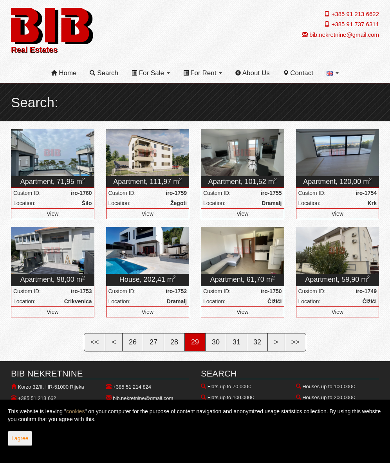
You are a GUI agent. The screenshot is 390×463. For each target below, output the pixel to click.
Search (104, 73)
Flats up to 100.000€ (231, 397)
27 (153, 342)
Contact (298, 73)
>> (295, 342)
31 (236, 342)
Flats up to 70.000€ (229, 386)
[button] (333, 73)
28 (174, 342)
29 (195, 342)
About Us (252, 73)
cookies (75, 411)
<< (94, 342)
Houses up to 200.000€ (328, 397)
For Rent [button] (202, 73)
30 (216, 342)
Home (63, 73)
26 (133, 342)
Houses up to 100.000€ (328, 386)
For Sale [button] (151, 73)
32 (257, 342)
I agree (20, 438)
